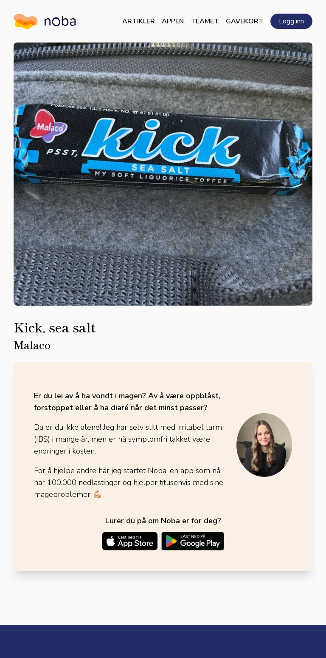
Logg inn (291, 21)
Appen (173, 21)
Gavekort (245, 21)
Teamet (205, 21)
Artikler (138, 21)
